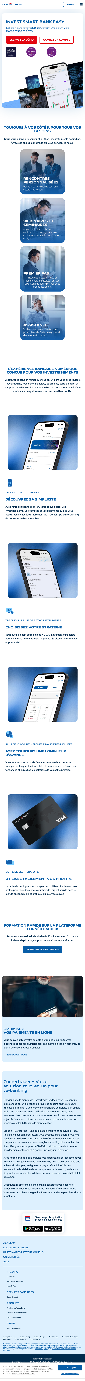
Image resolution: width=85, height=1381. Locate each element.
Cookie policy (35, 1339)
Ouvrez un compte (56, 39)
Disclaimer (7, 1339)
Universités (11, 1257)
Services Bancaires (20, 1292)
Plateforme (11, 1277)
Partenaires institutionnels (23, 1252)
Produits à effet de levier (16, 1308)
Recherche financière (15, 1281)
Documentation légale (70, 1337)
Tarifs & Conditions (14, 1328)
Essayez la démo (22, 39)
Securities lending (14, 1317)
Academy (9, 1243)
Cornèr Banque (39, 1337)
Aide (6, 1261)
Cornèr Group (25, 1337)
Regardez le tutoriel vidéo (41, 277)
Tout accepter (70, 1368)
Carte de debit (12, 1297)
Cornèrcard (53, 1337)
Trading (12, 1272)
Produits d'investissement (16, 1313)
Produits (13, 1303)
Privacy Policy (20, 1339)
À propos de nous (9, 1337)
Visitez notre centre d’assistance (40, 329)
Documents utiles (16, 1247)
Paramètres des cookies (70, 1374)
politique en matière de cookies (23, 1374)
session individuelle (33, 189)
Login (70, 4)
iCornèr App (11, 1286)
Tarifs (11, 1323)
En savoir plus (17, 1054)
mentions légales (41, 1349)
